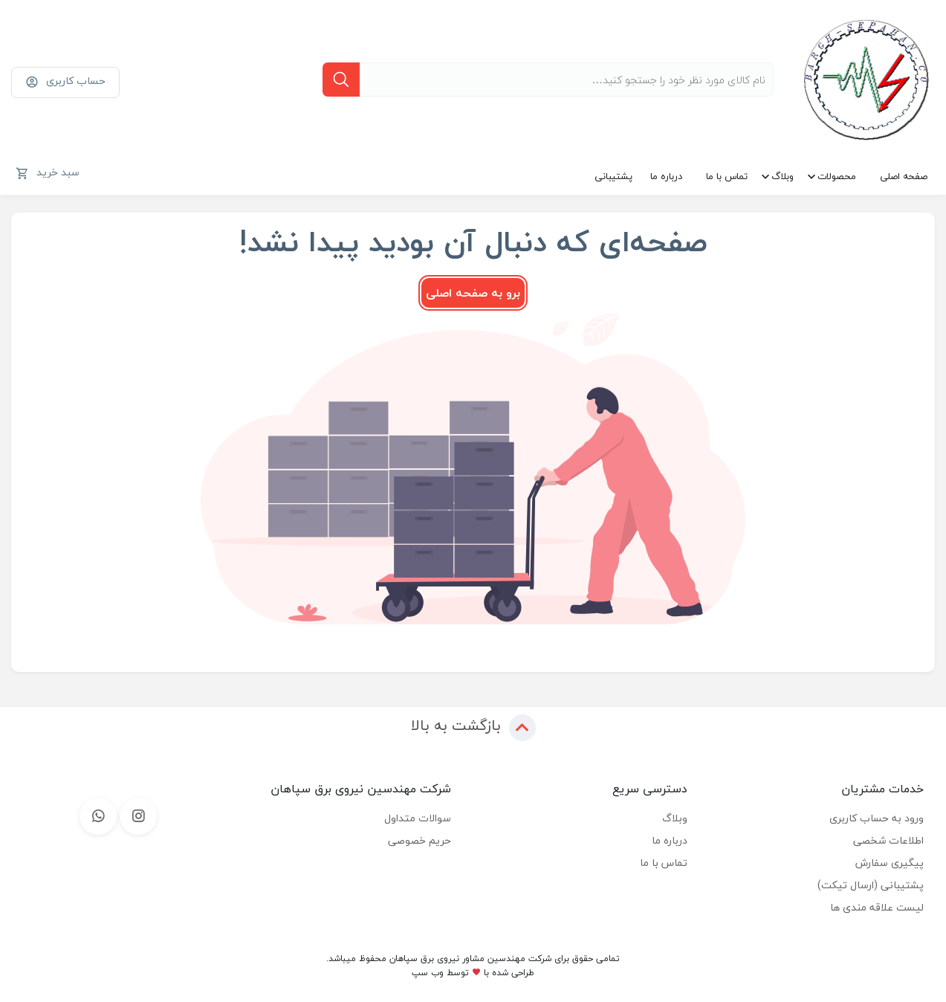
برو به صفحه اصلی (473, 292)
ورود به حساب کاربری (876, 818)
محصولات (836, 176)
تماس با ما (727, 176)
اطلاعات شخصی (888, 840)
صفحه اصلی (903, 176)
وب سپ (428, 972)
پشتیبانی (613, 176)
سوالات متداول (417, 818)
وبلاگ (782, 176)
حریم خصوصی (419, 840)
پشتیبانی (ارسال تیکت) (870, 885)
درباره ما (666, 176)
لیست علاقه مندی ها (877, 907)
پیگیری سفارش (889, 862)
